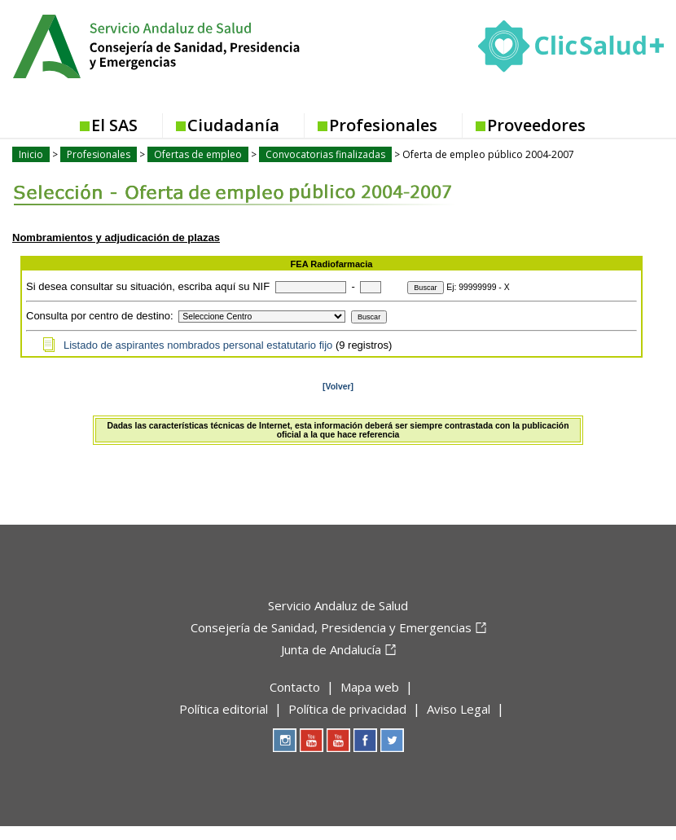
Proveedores (536, 125)
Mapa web (369, 687)
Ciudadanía (233, 125)
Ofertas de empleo (198, 154)
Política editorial (223, 709)
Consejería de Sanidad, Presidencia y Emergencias (331, 627)
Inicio (31, 154)
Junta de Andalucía (331, 649)
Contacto (295, 687)
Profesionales (383, 125)
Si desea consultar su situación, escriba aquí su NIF (148, 286)
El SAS (114, 125)
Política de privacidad (347, 709)
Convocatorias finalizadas (325, 154)
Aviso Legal (458, 709)
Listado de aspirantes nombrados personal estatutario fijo (198, 345)
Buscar (425, 288)
